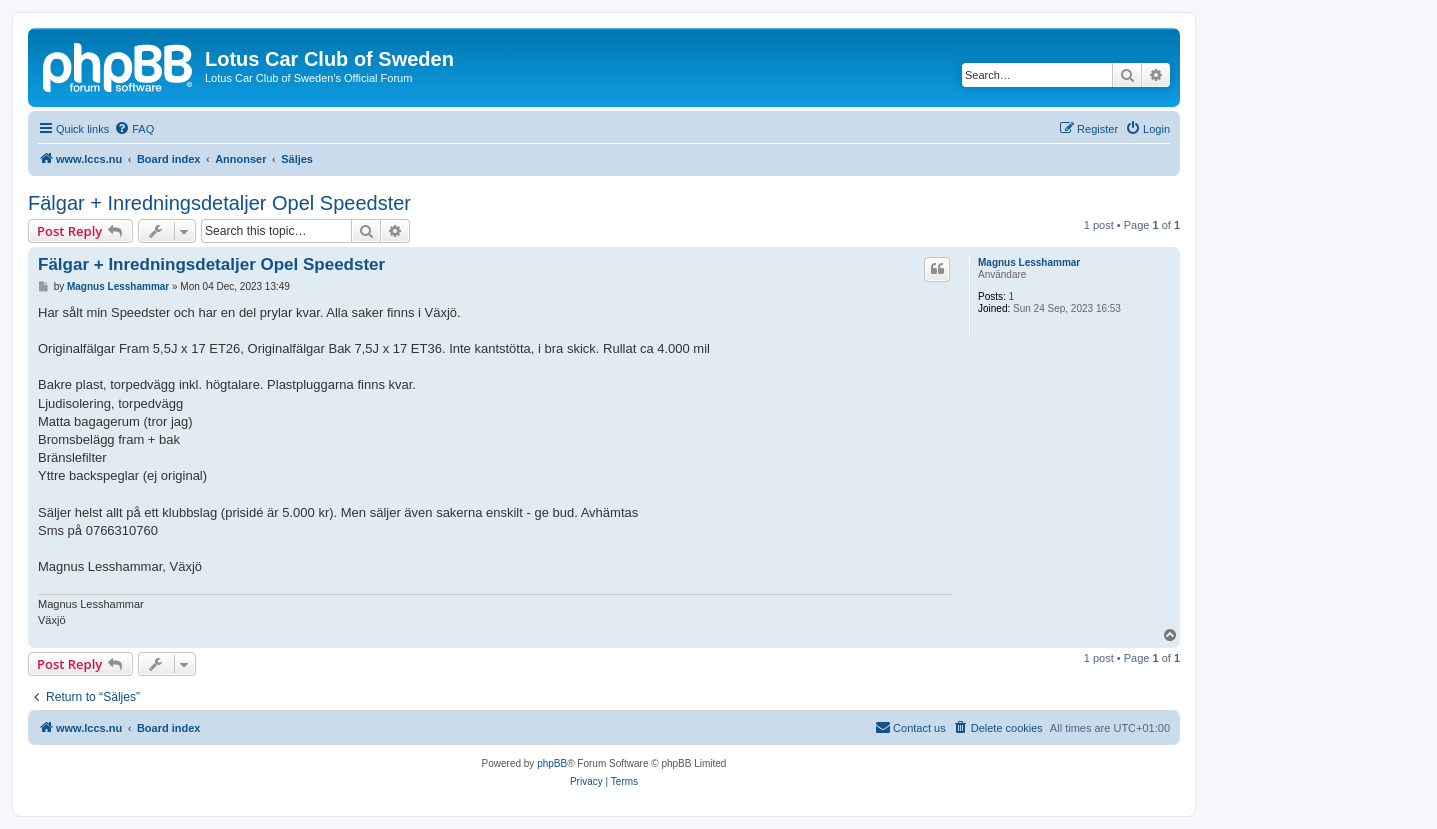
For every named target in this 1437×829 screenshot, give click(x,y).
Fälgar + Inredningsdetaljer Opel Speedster (219, 203)
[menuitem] (134, 129)
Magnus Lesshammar (1029, 262)
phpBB (552, 763)
